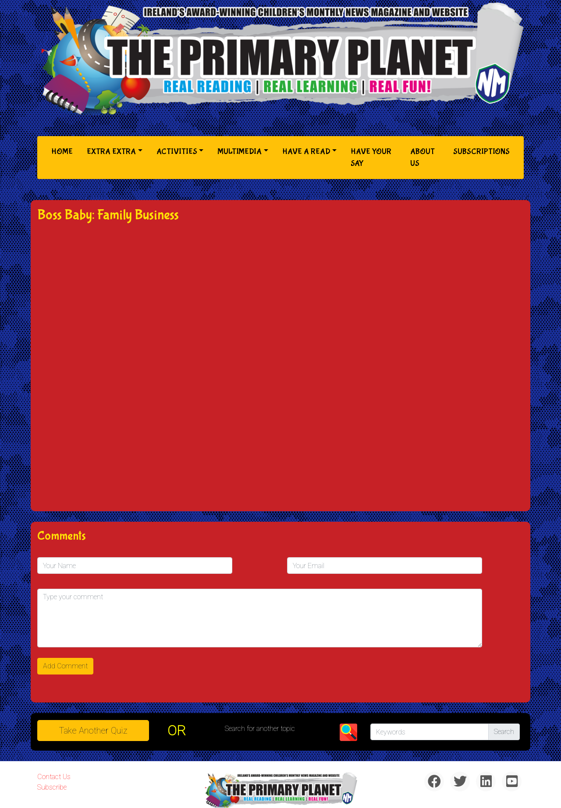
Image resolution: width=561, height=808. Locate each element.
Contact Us (54, 777)
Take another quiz (93, 730)
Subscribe (52, 787)
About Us (422, 157)
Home (63, 150)
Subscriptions (481, 151)
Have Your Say (371, 157)
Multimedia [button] (239, 151)
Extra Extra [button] (111, 151)
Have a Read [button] (306, 151)
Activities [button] (176, 151)
